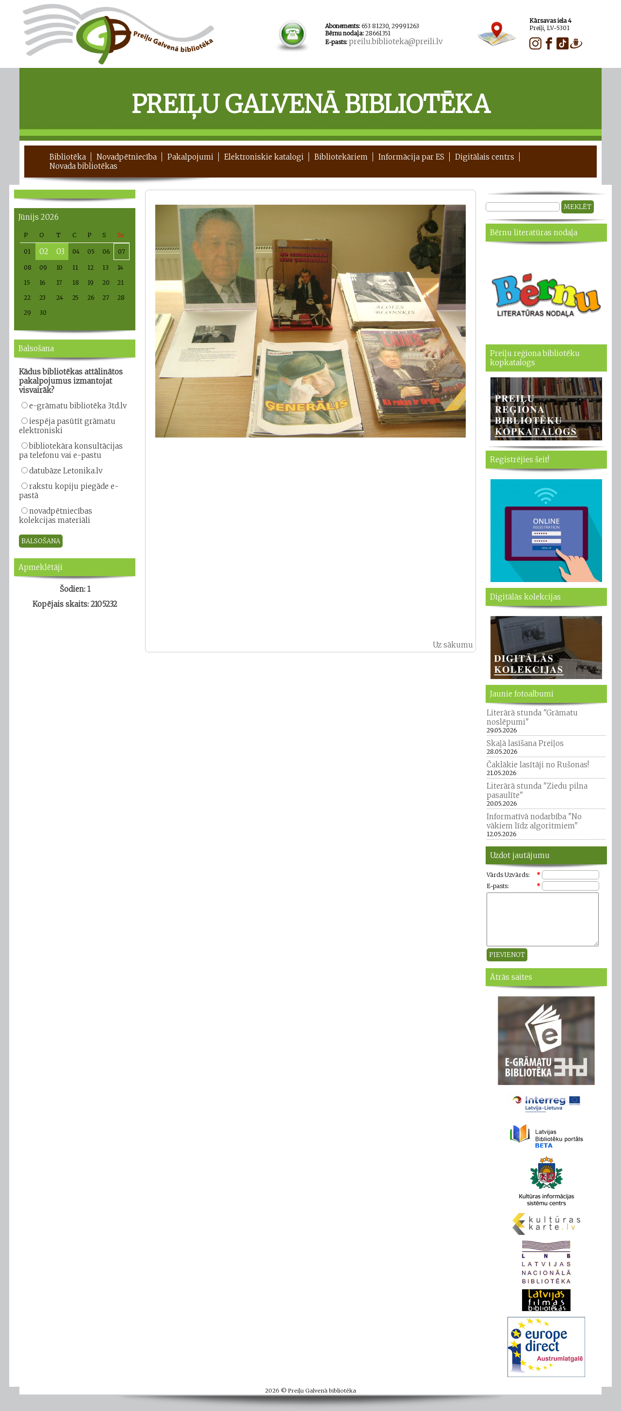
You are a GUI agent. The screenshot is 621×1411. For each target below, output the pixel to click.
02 (44, 251)
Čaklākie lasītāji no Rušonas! (538, 764)
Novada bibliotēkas (83, 166)
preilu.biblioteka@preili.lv (395, 41)
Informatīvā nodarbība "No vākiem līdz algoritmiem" (534, 821)
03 (60, 251)
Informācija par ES (411, 157)
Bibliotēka (67, 157)
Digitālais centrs (484, 157)
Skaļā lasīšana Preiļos (525, 743)
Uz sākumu (453, 644)
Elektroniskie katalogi (264, 157)
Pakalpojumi (190, 157)
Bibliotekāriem (341, 157)
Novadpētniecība (127, 157)
